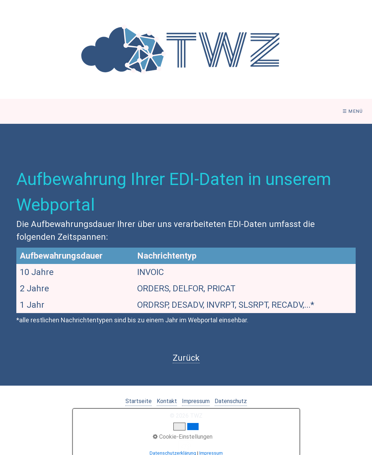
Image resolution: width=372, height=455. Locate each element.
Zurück (186, 358)
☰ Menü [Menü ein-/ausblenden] (353, 111)
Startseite (138, 401)
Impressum (196, 401)
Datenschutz (231, 401)
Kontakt (167, 401)
